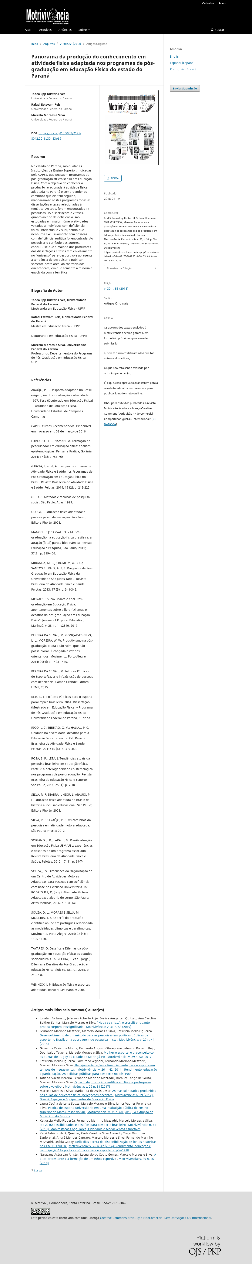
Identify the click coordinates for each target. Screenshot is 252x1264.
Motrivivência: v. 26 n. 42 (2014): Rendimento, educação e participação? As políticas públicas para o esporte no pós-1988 (98, 1071)
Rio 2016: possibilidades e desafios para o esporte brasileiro (83, 1125)
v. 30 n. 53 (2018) (70, 44)
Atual (28, 30)
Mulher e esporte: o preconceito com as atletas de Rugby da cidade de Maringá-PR (98, 1054)
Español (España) (182, 63)
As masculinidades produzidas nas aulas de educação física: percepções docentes (98, 1093)
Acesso (223, 3)
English (175, 56)
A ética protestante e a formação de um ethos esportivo (98, 1156)
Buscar (217, 30)
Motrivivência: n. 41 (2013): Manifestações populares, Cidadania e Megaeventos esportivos (98, 1127)
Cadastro (208, 3)
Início (34, 44)
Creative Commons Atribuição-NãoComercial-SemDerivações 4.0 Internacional (155, 1218)
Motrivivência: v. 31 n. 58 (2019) (108, 1027)
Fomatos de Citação (119, 268)
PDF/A (114, 178)
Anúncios (65, 30)
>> (40, 1170)
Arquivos (45, 30)
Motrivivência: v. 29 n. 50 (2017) (129, 1057)
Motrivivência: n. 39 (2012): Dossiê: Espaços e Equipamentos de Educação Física (97, 1097)
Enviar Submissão (185, 88)
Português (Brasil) (183, 69)
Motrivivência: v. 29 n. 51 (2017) (87, 1086)
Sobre (83, 30)
